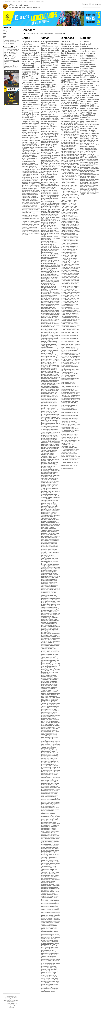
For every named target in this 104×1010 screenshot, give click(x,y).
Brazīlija (44, 227)
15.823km (76, 329)
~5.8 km (74, 356)
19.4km (75, 303)
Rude (49, 784)
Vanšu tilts (45, 93)
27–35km (75, 109)
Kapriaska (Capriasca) (51, 487)
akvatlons (95, 185)
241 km (67, 455)
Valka (56, 116)
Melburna (43, 758)
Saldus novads (55, 809)
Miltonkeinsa (50, 396)
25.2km (63, 160)
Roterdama (44, 322)
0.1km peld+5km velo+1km (69, 187)
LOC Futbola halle (46, 767)
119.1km (76, 298)
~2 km (68, 88)
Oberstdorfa (44, 583)
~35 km (68, 175)
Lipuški (48, 512)
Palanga (47, 733)
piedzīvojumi (93, 140)
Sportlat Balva (27, 130)
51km (67, 365)
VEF (52, 58)
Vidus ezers (44, 914)
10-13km (64, 110)
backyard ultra (92, 157)
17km (65, 113)
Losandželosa (45, 540)
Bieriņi (43, 252)
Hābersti (51, 765)
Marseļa (43, 743)
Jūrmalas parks (47, 91)
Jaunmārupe (45, 216)
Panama (53, 490)
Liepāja (56, 42)
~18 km (66, 104)
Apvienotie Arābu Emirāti (49, 399)
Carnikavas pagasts (48, 155)
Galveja (55, 691)
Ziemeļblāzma (45, 679)
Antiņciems (52, 812)
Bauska (51, 200)
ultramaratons (86, 58)
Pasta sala (54, 580)
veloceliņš (55, 737)
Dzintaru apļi (26, 112)
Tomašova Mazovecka (47, 897)
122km (72, 294)
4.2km (68, 70)
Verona (49, 249)
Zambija (43, 840)
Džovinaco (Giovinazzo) (52, 728)
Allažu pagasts (51, 513)
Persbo (56, 860)
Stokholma (45, 150)
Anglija (49, 115)
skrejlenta (83, 185)
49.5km (72, 323)
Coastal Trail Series (28, 182)
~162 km (76, 369)
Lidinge (47, 744)
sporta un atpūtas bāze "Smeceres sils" (47, 616)
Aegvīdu (43, 878)
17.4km (71, 190)
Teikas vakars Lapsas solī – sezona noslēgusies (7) (11, 65)
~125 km (65, 359)
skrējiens (85, 41)
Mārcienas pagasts (50, 601)
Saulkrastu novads (52, 687)
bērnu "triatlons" (93, 174)
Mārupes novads (51, 136)
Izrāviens (30, 139)
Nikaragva (44, 918)
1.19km (76, 418)
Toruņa (46, 845)
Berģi (54, 135)
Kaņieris (51, 810)
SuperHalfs (33, 171)
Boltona (48, 924)
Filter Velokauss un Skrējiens (30, 190)
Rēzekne (51, 201)
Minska (47, 417)
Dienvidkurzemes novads (49, 392)
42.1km (70, 307)
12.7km (63, 215)
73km (71, 297)
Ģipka (48, 346)
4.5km (78, 100)
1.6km (71, 126)
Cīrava (47, 948)
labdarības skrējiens (86, 173)
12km (73, 55)
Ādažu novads (53, 619)
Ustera (43, 801)
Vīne (57, 280)
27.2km (63, 301)
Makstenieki (44, 676)
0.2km (68, 55)
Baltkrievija (48, 314)
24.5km (63, 154)
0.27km (67, 322)
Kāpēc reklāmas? (9, 43)
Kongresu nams (46, 543)
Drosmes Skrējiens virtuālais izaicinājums (31, 222)
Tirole (48, 450)
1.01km (76, 316)
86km (70, 202)
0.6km (68, 64)
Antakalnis (44, 694)
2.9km (63, 144)
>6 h (62, 172)
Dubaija (47, 488)
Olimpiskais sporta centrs (49, 450)
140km (66, 260)
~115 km (69, 149)
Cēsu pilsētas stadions (50, 628)
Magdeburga (55, 719)
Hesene (53, 722)
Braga (48, 747)
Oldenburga (44, 741)
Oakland (52, 867)
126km (67, 300)
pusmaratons (67, 44)
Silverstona (53, 924)
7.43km (70, 163)
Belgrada (51, 364)
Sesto (42, 795)
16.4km (63, 441)
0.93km (63, 417)
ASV (47, 68)
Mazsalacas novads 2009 (48, 916)
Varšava (50, 126)
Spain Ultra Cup (30, 202)
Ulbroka (51, 530)
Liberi (51, 525)
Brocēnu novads (45, 809)
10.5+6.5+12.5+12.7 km (67, 351)
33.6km (72, 154)
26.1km (63, 255)
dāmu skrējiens (85, 135)
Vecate (43, 597)
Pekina (43, 848)
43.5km (72, 329)
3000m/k (63, 128)
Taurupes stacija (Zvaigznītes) (50, 203)
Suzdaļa (58, 741)
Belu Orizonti (51, 842)
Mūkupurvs (50, 774)
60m (76, 75)
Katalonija (44, 147)
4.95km (63, 181)
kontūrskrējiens (94, 189)
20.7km (71, 455)
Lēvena (56, 786)
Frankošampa (52, 828)
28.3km (71, 310)
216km (62, 438)
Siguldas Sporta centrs (47, 820)
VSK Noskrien (18, 5)
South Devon (53, 928)
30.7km (76, 434)
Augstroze (49, 622)
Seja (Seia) (52, 697)
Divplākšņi (27, 41)
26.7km (67, 239)
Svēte (43, 685)
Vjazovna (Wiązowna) (47, 497)
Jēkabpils (55, 168)
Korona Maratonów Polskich (31, 187)
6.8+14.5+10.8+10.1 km (73, 363)
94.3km (72, 242)
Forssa (43, 665)
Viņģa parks (55, 302)
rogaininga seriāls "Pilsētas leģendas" (28, 149)
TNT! (37, 74)
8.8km (77, 88)
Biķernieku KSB (47, 88)
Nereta (43, 934)
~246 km (73, 121)
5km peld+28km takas (67, 338)
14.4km (67, 155)
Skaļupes (44, 628)
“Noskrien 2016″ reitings (89, 120)
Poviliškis (44, 885)
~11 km (63, 102)
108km (62, 347)
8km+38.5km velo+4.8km (67, 390)
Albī (55, 571)
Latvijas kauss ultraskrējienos (27, 176)
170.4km (63, 314)
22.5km (75, 270)
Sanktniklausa (53, 328)
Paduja (48, 356)
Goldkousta (56, 442)
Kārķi (53, 885)
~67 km (77, 261)
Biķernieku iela (53, 214)
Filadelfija (49, 521)
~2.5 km (74, 199)
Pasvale (48, 193)
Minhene (47, 299)
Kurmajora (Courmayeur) (48, 173)
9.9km (73, 134)
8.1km (63, 100)
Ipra (58, 757)
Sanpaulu (55, 493)
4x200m (77, 292)
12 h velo (67, 219)
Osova (49, 837)
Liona (48, 894)
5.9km (69, 199)
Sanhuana (50, 681)
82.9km (77, 385)
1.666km (63, 365)
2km (71, 49)
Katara (43, 672)
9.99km (74, 453)
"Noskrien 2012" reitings (88, 148)
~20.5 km (63, 221)
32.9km (73, 458)
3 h (71, 84)
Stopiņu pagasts (46, 236)
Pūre (42, 771)
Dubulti (43, 721)
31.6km (63, 170)
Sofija (56, 795)
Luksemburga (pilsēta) (48, 439)
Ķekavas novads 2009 (49, 62)
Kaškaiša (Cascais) (47, 435)
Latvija (44, 41)
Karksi (48, 604)
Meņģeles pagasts (55, 970)
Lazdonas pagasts (52, 591)
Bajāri (43, 329)
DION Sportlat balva (29, 205)
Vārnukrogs (51, 533)
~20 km (68, 100)
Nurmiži (43, 425)
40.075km (69, 415)
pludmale (48, 569)
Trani (53, 731)
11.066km (76, 344)
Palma (55, 413)
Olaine (43, 222)
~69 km (63, 230)
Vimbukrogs (55, 957)
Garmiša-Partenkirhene (52, 852)
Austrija (49, 100)
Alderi (51, 679)
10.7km (73, 136)
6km (62, 53)
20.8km (75, 320)
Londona (49, 368)
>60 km (77, 280)
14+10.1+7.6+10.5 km (66, 357)
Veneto (43, 111)
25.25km (71, 316)
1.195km (67, 420)
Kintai (46, 801)
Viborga (43, 893)
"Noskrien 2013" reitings (87, 147)
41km (62, 263)
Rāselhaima (49, 887)
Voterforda (44, 434)
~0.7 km (72, 257)
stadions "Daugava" (48, 158)
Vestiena (43, 654)
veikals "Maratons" (52, 659)
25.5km (71, 365)
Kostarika (49, 375)
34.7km (77, 428)
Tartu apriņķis (49, 620)
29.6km (72, 317)
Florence (53, 285)
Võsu (54, 675)
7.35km (67, 206)
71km (66, 258)
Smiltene (49, 144)
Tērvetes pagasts (46, 404)
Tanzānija (57, 491)
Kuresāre (48, 411)
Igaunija (54, 44)
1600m (72, 211)
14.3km (76, 294)
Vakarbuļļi (54, 743)
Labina (43, 411)
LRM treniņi (26, 102)
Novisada (52, 316)
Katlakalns (44, 533)
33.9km (77, 390)
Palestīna (56, 410)
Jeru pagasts (56, 915)
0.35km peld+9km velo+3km (70, 265)
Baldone (55, 437)
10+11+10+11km (72, 353)
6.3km (74, 142)
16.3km (71, 208)
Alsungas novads (46, 594)
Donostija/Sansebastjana (49, 389)
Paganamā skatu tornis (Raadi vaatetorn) (50, 480)
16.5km (63, 304)
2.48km (75, 179)
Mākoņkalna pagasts (52, 445)
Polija (43, 56)
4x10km (72, 295)
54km (74, 297)
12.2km (69, 251)
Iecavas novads (45, 985)
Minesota (51, 882)
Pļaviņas (44, 295)
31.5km (72, 239)
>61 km (71, 362)
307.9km (76, 341)
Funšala (52, 488)
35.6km (63, 228)
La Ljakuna (50, 857)
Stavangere (56, 475)
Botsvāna (55, 500)
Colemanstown (45, 867)
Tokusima (49, 554)
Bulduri (53, 222)
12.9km (63, 322)
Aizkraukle (45, 121)
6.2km (72, 151)
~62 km (70, 263)
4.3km (75, 409)
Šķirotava (43, 930)
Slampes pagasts (46, 407)
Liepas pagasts (56, 818)
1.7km (72, 148)
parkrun (94, 121)
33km (67, 126)
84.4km (76, 144)
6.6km (76, 126)
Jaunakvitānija (49, 779)
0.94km (63, 252)
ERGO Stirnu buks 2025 (31, 184)
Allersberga (44, 807)
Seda (58, 589)
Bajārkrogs (50, 758)
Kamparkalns (51, 807)
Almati (43, 482)
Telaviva (50, 410)
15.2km (71, 283)
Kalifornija (44, 323)
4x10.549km (69, 105)
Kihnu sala (54, 829)
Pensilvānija (44, 528)
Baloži (57, 60)
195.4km (77, 242)
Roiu (55, 931)
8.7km (72, 157)
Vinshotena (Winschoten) (48, 535)
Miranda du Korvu (50, 597)
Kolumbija (51, 539)
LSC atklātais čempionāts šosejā (31, 71)
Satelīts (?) (89, 185)
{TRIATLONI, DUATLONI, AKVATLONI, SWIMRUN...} (69, 467)
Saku (47, 765)
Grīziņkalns (49, 195)
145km (66, 172)
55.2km (63, 452)
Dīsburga (53, 870)
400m (75, 57)
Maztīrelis (44, 293)
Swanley (51, 873)
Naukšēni (44, 660)
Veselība (25, 57)
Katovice (44, 372)
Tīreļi (46, 671)
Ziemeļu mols (45, 751)
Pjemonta (44, 214)
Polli (51, 437)
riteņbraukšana (92, 103)
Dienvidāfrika (54, 154)
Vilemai (54, 628)
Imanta (50, 79)
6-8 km (72, 219)
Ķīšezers (44, 304)
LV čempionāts (91, 156)
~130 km (67, 214)
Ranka (52, 663)
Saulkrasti (53, 268)
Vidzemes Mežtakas (28, 155)
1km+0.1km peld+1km (67, 366)
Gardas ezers (51, 641)
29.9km (63, 331)
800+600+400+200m (66, 453)
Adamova (50, 574)
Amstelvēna (57, 779)
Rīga (50, 41)
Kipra (46, 166)
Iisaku (58, 638)
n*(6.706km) (75, 128)
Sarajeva (49, 613)
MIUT (32, 145)
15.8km (67, 320)
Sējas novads (48, 688)
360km (68, 369)
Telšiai (56, 765)
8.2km (73, 152)
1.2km (63, 73)
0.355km (75, 335)
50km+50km (64, 440)
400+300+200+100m (70, 452)
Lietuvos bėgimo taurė (30, 178)
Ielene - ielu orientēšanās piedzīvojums (31, 152)
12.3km (71, 129)
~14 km (69, 77)
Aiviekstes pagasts (47, 387)
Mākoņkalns (44, 730)
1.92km (63, 261)
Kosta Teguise (52, 518)
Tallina (49, 86)
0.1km (77, 118)
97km (70, 328)
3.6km (68, 59)
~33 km (74, 203)
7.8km (72, 118)
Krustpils (53, 770)
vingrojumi (91, 183)
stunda (69, 57)
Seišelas (57, 641)
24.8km (72, 337)
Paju (54, 965)
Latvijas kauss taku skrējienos (31, 183)
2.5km (63, 64)
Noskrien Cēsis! (28, 125)
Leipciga (57, 879)
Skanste (51, 431)
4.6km (67, 164)
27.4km (65, 163)
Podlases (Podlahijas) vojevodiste (50, 802)
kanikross (93, 110)
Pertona (43, 937)
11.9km (73, 197)
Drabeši (43, 722)
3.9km (67, 303)
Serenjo (43, 852)
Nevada (43, 361)
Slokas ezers (45, 534)
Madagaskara (45, 951)
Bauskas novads (50, 979)
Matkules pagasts (51, 789)
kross (83, 56)
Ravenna (44, 393)
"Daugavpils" (27, 53)
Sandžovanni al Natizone (48, 888)
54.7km (67, 157)
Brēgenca (49, 438)
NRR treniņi (29, 218)
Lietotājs (5, 31)
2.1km (67, 129)
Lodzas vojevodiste (47, 477)
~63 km (73, 218)
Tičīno (43, 487)
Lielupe (48, 609)
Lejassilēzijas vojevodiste (48, 631)
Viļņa (47, 98)
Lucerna (52, 377)
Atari (42, 688)
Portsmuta (51, 860)
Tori (57, 372)
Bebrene (43, 765)
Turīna (49, 308)
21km (74, 92)
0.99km (68, 329)
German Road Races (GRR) (88, 129)
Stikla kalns (50, 678)
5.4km (68, 90)
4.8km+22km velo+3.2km (67, 389)
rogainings (89, 75)
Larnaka (54, 554)
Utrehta (43, 684)
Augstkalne (49, 665)
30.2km (67, 393)
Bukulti (43, 512)
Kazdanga (53, 286)
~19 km (65, 123)
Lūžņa (50, 669)
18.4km (72, 237)
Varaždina (44, 707)
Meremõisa (45, 198)
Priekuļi (56, 762)
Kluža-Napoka (50, 577)
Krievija (44, 97)
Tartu (50, 182)
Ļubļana (53, 340)
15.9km (66, 283)
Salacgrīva (44, 165)
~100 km (75, 338)
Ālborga (48, 663)
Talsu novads (50, 255)
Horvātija (56, 120)
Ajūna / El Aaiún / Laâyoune (52, 863)
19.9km (76, 313)
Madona (43, 577)
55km (65, 112)
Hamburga (44, 200)
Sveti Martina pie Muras (52, 721)
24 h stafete (71, 341)
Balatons (48, 329)
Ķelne (55, 378)
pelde (97, 107)
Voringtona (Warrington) (47, 872)
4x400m (67, 134)
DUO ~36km (73, 227)
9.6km (75, 149)
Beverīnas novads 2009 (53, 524)
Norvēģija (50, 109)
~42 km (69, 110)
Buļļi (50, 985)
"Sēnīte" (56, 947)
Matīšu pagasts (50, 598)
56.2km (75, 441)
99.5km (73, 388)
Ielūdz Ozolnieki (28, 74)
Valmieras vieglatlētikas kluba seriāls (30, 59)
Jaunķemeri (44, 959)
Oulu (42, 537)
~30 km (63, 115)
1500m (73, 70)
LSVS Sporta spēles (86, 168)
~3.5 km (71, 206)
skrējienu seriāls (88, 51)
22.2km (72, 228)
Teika (43, 46)
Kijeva (57, 299)
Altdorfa (43, 761)
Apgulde (49, 660)
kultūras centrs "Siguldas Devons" (50, 803)
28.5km (67, 462)
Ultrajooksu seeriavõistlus (29, 167)
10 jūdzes (64, 142)
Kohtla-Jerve (55, 844)
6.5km (72, 88)
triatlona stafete (93, 182)
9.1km (77, 154)
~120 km (75, 263)
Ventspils (56, 91)
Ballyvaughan (45, 950)
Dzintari (44, 109)
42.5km (71, 304)
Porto (53, 238)
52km (62, 285)
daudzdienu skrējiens (88, 105)
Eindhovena (45, 328)
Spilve (43, 569)
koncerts (82, 186)
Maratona (44, 319)
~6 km (74, 81)
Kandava (43, 612)
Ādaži (50, 355)
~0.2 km (69, 356)
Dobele (52, 408)
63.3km (66, 202)
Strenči (48, 761)
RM (88, 110)
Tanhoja (49, 879)
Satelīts (83, 91)
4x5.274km (67, 285)
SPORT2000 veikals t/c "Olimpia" (50, 841)
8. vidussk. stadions (50, 943)
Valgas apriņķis (46, 401)
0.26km (65, 363)
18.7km (63, 280)
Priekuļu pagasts (45, 825)
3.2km (77, 132)
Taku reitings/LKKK (87, 142)
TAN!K (36, 89)
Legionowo (44, 842)
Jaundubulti (54, 629)
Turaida (51, 499)
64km (70, 320)
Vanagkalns (44, 557)
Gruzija (54, 407)
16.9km (71, 322)
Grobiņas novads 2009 (48, 246)
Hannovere (48, 337)
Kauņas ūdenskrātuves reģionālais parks (50, 636)
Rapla (48, 479)
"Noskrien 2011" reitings (88, 150)
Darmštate (48, 893)
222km (67, 268)
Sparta (53, 224)
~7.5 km (63, 161)
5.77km (63, 360)
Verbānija (50, 414)
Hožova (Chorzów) (46, 493)
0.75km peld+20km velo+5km (69, 234)
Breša (43, 603)
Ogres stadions (54, 73)
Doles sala (50, 220)
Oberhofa (49, 704)
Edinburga (44, 182)
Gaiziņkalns (44, 454)
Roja (54, 230)
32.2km (71, 434)
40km (68, 169)
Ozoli (54, 457)
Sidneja (43, 470)
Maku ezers (50, 911)
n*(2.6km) (70, 350)
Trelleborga (54, 684)
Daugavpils (45, 54)
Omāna (55, 752)
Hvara (43, 560)
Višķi (50, 668)
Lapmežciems (45, 813)
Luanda (57, 864)
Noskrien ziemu (32, 99)
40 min (77, 314)
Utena (52, 762)
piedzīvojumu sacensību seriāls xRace (29, 196)
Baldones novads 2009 (48, 280)
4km (67, 49)
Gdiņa (52, 326)
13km (73, 120)
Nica (52, 252)
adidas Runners (33, 104)
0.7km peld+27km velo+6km (68, 402)
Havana (43, 647)
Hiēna (12, 55)
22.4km (67, 245)
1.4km (63, 158)
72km (70, 300)
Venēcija (48, 262)
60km (65, 398)
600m (78, 90)
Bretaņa (57, 914)
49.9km (73, 308)
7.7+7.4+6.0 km (72, 271)
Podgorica (51, 441)
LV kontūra (93, 151)
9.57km (67, 310)
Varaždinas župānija (46, 988)
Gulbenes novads (53, 444)
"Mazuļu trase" (65, 222)
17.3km (63, 303)
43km (64, 193)
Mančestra (44, 549)
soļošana (92, 65)
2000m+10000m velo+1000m (68, 382)
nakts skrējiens (90, 171)
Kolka (48, 274)
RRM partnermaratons (87, 159)
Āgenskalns (54, 48)
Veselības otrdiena (27, 230)
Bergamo (43, 693)
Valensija (52, 163)
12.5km (68, 170)
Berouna (50, 730)
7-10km (67, 212)
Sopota (54, 594)
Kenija (43, 496)
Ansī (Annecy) (52, 741)
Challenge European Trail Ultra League (29, 226)
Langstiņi (55, 386)
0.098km (63, 337)
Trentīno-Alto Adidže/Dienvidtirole (47, 674)
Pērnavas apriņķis (53, 111)
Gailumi (47, 905)
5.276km (76, 346)
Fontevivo (49, 899)
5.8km (63, 116)
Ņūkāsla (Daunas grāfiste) (52, 934)
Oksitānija (49, 563)
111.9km (77, 399)
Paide (47, 786)
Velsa (57, 282)
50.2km (71, 258)
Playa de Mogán (45, 796)
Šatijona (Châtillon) (54, 912)
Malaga (43, 375)
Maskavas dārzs (53, 448)
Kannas (49, 341)
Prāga (43, 144)
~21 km (63, 92)
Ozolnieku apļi (32, 116)
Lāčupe (43, 447)
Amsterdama (45, 285)
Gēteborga (51, 282)
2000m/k (76, 231)
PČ (94, 130)
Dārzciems (44, 179)
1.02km (63, 372)
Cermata (48, 343)
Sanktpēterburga (52, 227)
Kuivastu (50, 835)
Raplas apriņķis (51, 976)
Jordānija (56, 247)
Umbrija (50, 420)
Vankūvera (44, 311)
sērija (92, 143)
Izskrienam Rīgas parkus (30, 198)
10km (71, 46)
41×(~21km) (64, 264)
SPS (28, 145)
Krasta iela (50, 347)
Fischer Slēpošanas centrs (49, 456)
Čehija (43, 100)
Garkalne (56, 387)
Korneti (48, 582)
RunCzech (25, 157)
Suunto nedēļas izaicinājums (31, 172)
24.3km (63, 212)
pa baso (83, 79)
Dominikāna (44, 644)
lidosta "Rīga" (55, 419)
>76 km (63, 316)
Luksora (54, 542)
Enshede (44, 308)
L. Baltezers (51, 516)
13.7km (75, 208)
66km (75, 450)
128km (76, 173)
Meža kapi (44, 586)
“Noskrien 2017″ (86, 114)
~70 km (73, 161)
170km (63, 237)
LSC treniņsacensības (28, 163)
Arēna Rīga (55, 552)
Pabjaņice (57, 539)
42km (68, 102)
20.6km (72, 280)
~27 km (65, 199)
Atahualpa (11, 1007)
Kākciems (44, 931)
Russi (42, 965)
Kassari (47, 699)
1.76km (71, 360)
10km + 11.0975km (72, 193)
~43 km (72, 131)
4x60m (76, 401)
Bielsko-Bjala (44, 940)
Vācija (50, 52)
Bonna (47, 653)
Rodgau (57, 722)
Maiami (55, 681)
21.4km (77, 430)
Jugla (43, 75)
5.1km (75, 185)
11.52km (63, 249)
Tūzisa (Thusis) (45, 881)
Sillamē (53, 398)
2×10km (75, 343)
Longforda (44, 410)
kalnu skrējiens (86, 63)
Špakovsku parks (53, 940)
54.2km (63, 434)
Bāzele (43, 710)
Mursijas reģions (45, 701)
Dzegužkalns (45, 123)
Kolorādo (44, 588)
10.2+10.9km (64, 353)
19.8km (63, 258)
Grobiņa (50, 648)
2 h (73, 75)
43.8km (77, 433)
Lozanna (44, 414)
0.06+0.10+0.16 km (66, 308)
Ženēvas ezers (50, 647)
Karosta (43, 610)
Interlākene (52, 384)
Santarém (43, 727)
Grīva (48, 956)
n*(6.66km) (75, 370)
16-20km (73, 175)
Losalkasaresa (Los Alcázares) (49, 700)
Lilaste (52, 947)
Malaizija (54, 341)
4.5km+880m (64, 373)
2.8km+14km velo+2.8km (67, 427)
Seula (48, 408)
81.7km (63, 310)
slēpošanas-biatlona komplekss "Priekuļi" (49, 571)
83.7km (63, 450)
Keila (47, 413)
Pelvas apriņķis (54, 967)
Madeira (48, 252)
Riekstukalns (45, 286)
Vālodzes (43, 956)
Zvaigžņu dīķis (46, 160)
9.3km (68, 132)
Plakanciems (53, 768)
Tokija (43, 262)
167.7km (71, 230)
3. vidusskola (45, 476)
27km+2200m (72, 277)
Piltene (50, 293)
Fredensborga (45, 716)
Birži (56, 396)
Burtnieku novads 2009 (48, 463)
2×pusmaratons (66, 97)
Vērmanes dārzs (51, 586)
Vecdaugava (45, 515)
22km (72, 144)
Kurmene (56, 845)
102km (76, 217)
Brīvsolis (36, 185)
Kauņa (43, 211)
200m (73, 64)
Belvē (57, 645)
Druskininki (44, 405)
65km (64, 169)
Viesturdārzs (56, 301)
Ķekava (53, 401)
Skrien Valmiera (26, 226)
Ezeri (53, 903)
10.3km (76, 157)
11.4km (77, 164)
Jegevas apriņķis (46, 832)
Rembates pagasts (50, 991)
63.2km (75, 405)
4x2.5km (68, 140)
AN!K (28, 132)
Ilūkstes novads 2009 (51, 933)
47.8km (76, 461)
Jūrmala (49, 66)
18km (63, 95)
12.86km (73, 279)
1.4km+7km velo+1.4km (67, 431)
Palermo (49, 885)
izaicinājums (84, 174)
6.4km (63, 118)
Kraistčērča (54, 834)
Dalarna (57, 848)
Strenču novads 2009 (47, 592)
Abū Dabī (57, 799)
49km (62, 461)
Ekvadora (51, 307)
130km (63, 225)
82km (62, 196)
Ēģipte (53, 263)
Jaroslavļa (52, 713)
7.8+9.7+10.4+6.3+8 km (67, 267)
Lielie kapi (57, 744)
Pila (47, 384)
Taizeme (57, 377)
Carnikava (44, 201)
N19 (97, 125)
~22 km (68, 161)
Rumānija (51, 146)
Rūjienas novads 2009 (53, 918)
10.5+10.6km (74, 212)
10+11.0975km (65, 173)
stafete (91, 69)
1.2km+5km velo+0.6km (67, 409)
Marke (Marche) (45, 921)
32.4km (67, 325)
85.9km (76, 337)
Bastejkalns (45, 276)
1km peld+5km (74, 420)
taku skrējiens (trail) (88, 59)
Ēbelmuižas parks (46, 564)
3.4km (72, 194)
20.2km (75, 455)
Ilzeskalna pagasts (46, 844)
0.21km (72, 369)
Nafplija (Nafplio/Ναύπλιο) (49, 485)
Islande (43, 209)
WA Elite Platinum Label (88, 176)
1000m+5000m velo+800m (68, 383)
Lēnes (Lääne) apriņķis (47, 792)
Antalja (43, 368)
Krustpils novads (50, 978)
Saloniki (50, 260)
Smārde (55, 715)
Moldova (48, 638)
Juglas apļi (26, 64)
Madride (49, 185)
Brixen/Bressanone (51, 878)
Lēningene (50, 930)
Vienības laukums (46, 426)
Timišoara (55, 625)
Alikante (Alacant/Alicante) (48, 781)
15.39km (77, 359)
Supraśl (48, 829)
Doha (46, 672)
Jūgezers (43, 941)
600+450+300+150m (66, 423)
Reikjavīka (53, 216)
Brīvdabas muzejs (52, 612)
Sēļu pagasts (49, 915)
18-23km (69, 109)
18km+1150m (64, 277)
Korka (53, 361)
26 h (66, 395)
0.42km (72, 164)
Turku (43, 337)
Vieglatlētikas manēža (50, 866)
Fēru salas (54, 543)
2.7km (63, 206)
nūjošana (90, 56)
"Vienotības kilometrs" (71, 246)
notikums (84, 69)
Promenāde (50, 465)
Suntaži (49, 362)
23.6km (63, 420)
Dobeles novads (54, 266)
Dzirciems (45, 64)
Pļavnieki (53, 187)
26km (66, 145)
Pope (51, 953)
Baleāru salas (45, 352)
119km (73, 160)
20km (72, 86)
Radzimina (44, 837)
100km (68, 72)
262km (78, 356)
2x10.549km (64, 190)
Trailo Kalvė (31, 221)
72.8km (67, 313)
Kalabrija (54, 603)
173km (76, 257)
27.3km (70, 291)
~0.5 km (76, 77)
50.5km (67, 316)
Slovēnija (50, 152)
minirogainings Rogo (30, 101)
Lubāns (43, 928)
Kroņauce (49, 945)
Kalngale (55, 906)
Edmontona (44, 516)
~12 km (72, 90)
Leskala (46, 771)
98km (69, 248)
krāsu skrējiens (93, 161)
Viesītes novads (50, 937)
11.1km (76, 123)
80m (66, 370)
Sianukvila (50, 890)
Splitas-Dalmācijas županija (49, 295)
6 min (73, 359)
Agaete (50, 798)
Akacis (57, 533)
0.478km (73, 251)
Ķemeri (58, 601)
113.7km (67, 319)
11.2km (67, 240)
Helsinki (44, 168)
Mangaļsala (45, 58)
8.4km (77, 104)
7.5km (77, 93)
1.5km (72, 66)
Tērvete (49, 402)
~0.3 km (68, 115)
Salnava (54, 733)
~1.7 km (63, 274)
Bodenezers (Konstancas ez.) (50, 661)
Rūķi (53, 899)
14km (63, 84)
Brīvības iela (53, 93)
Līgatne (53, 825)
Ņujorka (43, 225)
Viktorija (48, 984)
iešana (87, 95)
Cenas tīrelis (55, 945)
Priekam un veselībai (33, 147)
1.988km (63, 411)
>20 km (76, 151)
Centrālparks (45, 585)
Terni (47, 425)
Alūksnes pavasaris (33, 160)
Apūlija (47, 725)
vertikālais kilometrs (87, 154)
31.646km (67, 347)
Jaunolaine (51, 434)
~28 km (67, 225)
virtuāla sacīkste (92, 89)
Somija (57, 98)
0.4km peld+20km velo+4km (69, 269)
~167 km (71, 268)
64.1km (63, 340)
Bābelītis (44, 220)
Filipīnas (43, 887)
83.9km (77, 308)
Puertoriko (44, 642)
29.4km (77, 169)
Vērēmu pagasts (50, 576)
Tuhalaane (44, 548)
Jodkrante (49, 475)
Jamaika (54, 549)
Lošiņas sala (47, 558)
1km (63, 49)
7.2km (63, 72)
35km (71, 344)
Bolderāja (52, 417)
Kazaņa (48, 623)
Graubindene (44, 882)
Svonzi (48, 482)
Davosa (54, 438)
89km (66, 208)
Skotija (43, 141)
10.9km (67, 118)
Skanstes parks (45, 691)
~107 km (68, 160)
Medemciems (48, 737)
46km (75, 255)
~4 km (74, 97)
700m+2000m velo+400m (67, 381)
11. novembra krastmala (49, 83)
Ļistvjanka (44, 879)
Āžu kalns (51, 311)
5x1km (70, 373)
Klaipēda (52, 113)
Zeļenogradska (50, 799)
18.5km (67, 257)
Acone (43, 948)
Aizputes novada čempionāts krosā (30, 204)
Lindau (43, 438)
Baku (51, 691)
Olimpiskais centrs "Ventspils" (47, 176)
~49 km (71, 462)
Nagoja (48, 522)
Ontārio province (45, 927)
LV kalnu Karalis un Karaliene (89, 152)
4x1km (62, 349)
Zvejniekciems (53, 925)
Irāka (53, 671)
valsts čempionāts (88, 67)
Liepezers (44, 591)
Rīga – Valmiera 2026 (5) (11, 54)
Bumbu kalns (48, 625)
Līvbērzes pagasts (46, 957)
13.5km (78, 392)
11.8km (75, 334)
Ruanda (50, 552)
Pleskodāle (44, 316)
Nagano (50, 545)
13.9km (67, 242)
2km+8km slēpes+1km (73, 398)
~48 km (75, 340)
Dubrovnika (55, 564)
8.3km (63, 157)
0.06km (63, 282)
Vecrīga (44, 116)
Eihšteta (43, 582)
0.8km (63, 68)
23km (78, 124)
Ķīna (47, 266)
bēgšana (92, 177)
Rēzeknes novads (51, 251)
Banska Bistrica (49, 787)
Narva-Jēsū (49, 635)
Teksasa (49, 628)
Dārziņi (58, 789)
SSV (37, 87)
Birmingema (44, 861)
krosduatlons (84, 182)
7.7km (73, 100)
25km (75, 112)
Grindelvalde (54, 699)
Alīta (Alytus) (45, 566)
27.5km (72, 254)
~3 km (76, 95)
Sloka (54, 648)
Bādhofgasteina (45, 822)
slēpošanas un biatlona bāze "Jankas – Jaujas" (50, 349)
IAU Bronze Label (86, 123)
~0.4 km (76, 219)
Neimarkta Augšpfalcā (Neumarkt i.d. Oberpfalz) (49, 805)
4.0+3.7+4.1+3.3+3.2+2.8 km (71, 273)
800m (68, 66)
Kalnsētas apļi (27, 144)
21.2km (67, 254)
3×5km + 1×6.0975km (67, 305)
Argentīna (44, 502)
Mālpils (52, 786)
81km (62, 260)
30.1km (67, 237)
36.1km (67, 328)
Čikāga (43, 288)
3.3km (63, 105)
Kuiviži (47, 819)
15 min (75, 113)
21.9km (76, 304)
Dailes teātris (49, 359)
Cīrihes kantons (53, 801)
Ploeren (43, 915)
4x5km (76, 243)
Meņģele (43, 829)
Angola (50, 884)
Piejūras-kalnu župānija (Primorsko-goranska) (49, 332)
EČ (88, 140)
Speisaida (57, 693)
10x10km (64, 149)
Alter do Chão (56, 727)
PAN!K (25, 48)
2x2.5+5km (64, 421)
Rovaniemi (44, 364)
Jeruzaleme (44, 355)
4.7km (67, 95)
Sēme (43, 639)
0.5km (74, 51)
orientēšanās (93, 81)
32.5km (67, 301)
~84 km (66, 343)
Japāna (51, 82)
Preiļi (43, 301)
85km (69, 124)
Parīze (55, 181)
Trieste (43, 623)
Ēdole (42, 696)
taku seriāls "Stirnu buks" (30, 81)
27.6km (72, 298)
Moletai (50, 642)
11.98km (69, 421)
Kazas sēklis (44, 960)
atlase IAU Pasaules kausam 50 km (28, 162)
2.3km (67, 224)
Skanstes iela (52, 279)
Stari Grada (55, 558)
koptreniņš (85, 44)
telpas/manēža (93, 99)
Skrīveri (51, 566)
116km (67, 396)
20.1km (77, 239)
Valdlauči (51, 527)
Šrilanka (56, 551)
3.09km (74, 440)
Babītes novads (46, 120)
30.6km (76, 225)
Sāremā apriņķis (51, 972)
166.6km (70, 456)
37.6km (66, 456)
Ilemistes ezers (45, 780)
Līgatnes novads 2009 (53, 310)
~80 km (63, 211)
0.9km (72, 102)
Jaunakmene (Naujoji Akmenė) (49, 773)
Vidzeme (50, 295)
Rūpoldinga (54, 650)
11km (63, 93)
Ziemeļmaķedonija (47, 344)
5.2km (78, 140)
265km (72, 173)
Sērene (57, 831)
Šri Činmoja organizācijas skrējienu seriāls (31, 84)
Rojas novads (51, 959)
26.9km (72, 450)
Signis (11, 999)
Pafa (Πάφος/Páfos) (54, 423)
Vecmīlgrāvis (45, 508)
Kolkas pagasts (51, 981)
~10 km (64, 51)
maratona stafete (87, 71)
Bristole (55, 710)
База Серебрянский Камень (49, 757)
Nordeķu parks (54, 819)
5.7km (77, 134)
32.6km (72, 301)
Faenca (43, 779)
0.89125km (64, 205)
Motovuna (44, 561)
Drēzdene (49, 542)
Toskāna (50, 149)
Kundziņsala (44, 668)
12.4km (63, 137)
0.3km (63, 55)
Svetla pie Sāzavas (51, 718)
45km (77, 158)
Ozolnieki (49, 56)
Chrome (11, 1004)
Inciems (54, 613)
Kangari (54, 622)
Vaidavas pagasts (50, 831)
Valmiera (54, 54)
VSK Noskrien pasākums (88, 115)
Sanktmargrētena (52, 502)
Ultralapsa (14, 68)
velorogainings (85, 119)
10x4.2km (76, 163)
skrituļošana (95, 133)
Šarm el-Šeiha (54, 876)
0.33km (74, 421)
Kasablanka (44, 448)
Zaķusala (52, 212)
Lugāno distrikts (53, 478)
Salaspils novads (52, 197)
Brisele (48, 263)
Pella (51, 335)
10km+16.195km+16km (68, 182)
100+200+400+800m (67, 187)
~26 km (63, 152)
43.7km (63, 328)
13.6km (77, 228)
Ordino (46, 900)
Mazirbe (55, 350)
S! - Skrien (25, 220)
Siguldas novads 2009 (53, 217)
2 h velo (72, 222)
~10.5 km (67, 218)
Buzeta (43, 413)
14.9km (67, 228)
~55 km (67, 261)
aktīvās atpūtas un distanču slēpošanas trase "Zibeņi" (50, 381)
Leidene (43, 396)
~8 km (72, 95)
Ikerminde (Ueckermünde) (48, 944)
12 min (69, 359)
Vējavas (53, 767)
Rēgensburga (45, 873)
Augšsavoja (44, 738)
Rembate (44, 249)
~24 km (70, 123)
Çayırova (55, 545)
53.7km (63, 392)
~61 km (63, 395)
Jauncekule (44, 760)
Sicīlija (56, 505)
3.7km (63, 134)
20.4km (67, 331)
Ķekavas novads (46, 257)
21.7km (67, 255)
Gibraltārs (55, 654)
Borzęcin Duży (49, 896)
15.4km (68, 209)
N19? (96, 183)
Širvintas (52, 614)
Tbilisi (53, 569)
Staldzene (49, 546)
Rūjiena (43, 302)
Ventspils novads (47, 181)
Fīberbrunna (44, 828)
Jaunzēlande (56, 343)
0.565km (76, 436)
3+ (69, 344)
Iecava (43, 193)
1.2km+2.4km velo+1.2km (68, 433)
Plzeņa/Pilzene (45, 966)
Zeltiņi (57, 212)
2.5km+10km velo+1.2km (67, 408)
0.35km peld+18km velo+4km (70, 231)
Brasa (57, 109)
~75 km (63, 317)
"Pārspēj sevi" (28, 89)
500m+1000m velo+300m (67, 379)
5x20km (71, 393)
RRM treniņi (33, 211)
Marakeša (44, 243)
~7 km (69, 75)
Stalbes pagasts (46, 429)
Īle (49, 699)
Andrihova (52, 583)
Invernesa (52, 325)
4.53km (74, 326)
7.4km (75, 245)
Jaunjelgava (51, 270)
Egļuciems (49, 743)
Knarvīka (50, 393)
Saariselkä (50, 727)
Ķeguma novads (53, 206)
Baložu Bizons (34, 55)
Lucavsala (53, 104)
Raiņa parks (52, 528)
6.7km (62, 214)
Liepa (50, 405)
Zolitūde (44, 171)
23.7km (67, 360)
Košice (43, 340)
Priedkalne (55, 546)
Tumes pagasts (55, 783)
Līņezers (47, 953)
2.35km (66, 430)
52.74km (68, 323)
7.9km (78, 279)
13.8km (63, 209)
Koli (50, 508)
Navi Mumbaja (54, 847)
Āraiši (43, 724)
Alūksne (57, 220)
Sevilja (43, 266)
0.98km (68, 337)
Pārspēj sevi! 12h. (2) (10, 57)
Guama (50, 671)
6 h (68, 61)
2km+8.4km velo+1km (73, 286)
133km (62, 386)
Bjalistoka (53, 482)
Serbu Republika (46, 580)
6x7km (62, 362)
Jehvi (42, 845)
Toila (42, 866)
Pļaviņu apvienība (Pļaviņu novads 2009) (50, 233)
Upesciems (56, 335)
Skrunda (56, 260)
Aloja (55, 905)
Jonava (48, 398)
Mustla (57, 540)
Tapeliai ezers (49, 710)
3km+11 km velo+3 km (67, 405)
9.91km (71, 178)
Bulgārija (50, 676)
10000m (75, 84)
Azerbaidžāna (50, 693)
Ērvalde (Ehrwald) (46, 850)
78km (68, 332)
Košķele (57, 598)
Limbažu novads (45, 783)
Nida (50, 198)
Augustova (56, 896)
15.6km (70, 440)
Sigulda (44, 52)
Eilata (56, 488)
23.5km (67, 227)
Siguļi (57, 943)
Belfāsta (44, 317)
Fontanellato (51, 519)
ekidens (82, 183)
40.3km (71, 325)
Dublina (53, 225)
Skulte (46, 527)
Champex (52, 536)
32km (75, 139)
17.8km (71, 245)
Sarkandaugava (50, 305)
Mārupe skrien (27, 152)
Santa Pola (48, 301)
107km (68, 154)
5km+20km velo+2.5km (67, 406)
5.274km (64, 81)
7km (76, 61)
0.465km (67, 417)
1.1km (73, 93)
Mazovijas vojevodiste (47, 555)
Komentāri (97, 4)
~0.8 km (74, 196)
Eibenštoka (56, 567)
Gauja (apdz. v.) (45, 947)
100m (63, 66)
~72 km (72, 224)
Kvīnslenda (44, 444)
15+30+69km (64, 307)
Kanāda (52, 89)
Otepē (47, 208)
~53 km (72, 209)
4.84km (75, 438)
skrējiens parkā (86, 83)
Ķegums (49, 561)
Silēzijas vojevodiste (51, 560)
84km (62, 283)
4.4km (63, 83)
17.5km (63, 239)
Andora (51, 900)
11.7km (63, 109)
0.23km (65, 197)
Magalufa (43, 919)
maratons (65, 41)
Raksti (86, 4)
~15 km (68, 83)
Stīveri (51, 905)
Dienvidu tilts (45, 271)
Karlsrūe (57, 891)
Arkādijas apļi (30, 190)
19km (74, 158)
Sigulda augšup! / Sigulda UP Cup (31, 139)
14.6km (75, 283)
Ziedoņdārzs (45, 95)
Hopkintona (45, 259)
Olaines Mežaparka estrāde (49, 573)
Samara (43, 638)
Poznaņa (55, 182)
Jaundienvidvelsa (46, 500)
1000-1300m (73, 347)
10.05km (76, 317)
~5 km (72, 61)
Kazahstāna (56, 509)
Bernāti (47, 437)
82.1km (70, 172)
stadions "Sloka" (46, 650)
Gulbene (43, 503)
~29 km (71, 145)
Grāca (53, 662)
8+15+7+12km (64, 344)
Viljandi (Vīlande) (47, 228)
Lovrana (54, 411)
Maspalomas (45, 335)
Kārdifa (50, 456)
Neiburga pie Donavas (51, 579)
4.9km (72, 332)
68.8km (63, 295)
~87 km (63, 320)
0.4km (67, 53)
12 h (73, 83)
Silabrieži (43, 909)
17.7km (76, 237)
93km (62, 430)
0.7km (77, 86)
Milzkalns (44, 613)
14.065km (69, 137)
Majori (49, 168)
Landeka (57, 850)
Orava (55, 911)
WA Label (95, 135)
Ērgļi (42, 299)
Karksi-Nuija (52, 334)
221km (72, 274)
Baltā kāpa (53, 451)
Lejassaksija (55, 292)
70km (68, 128)
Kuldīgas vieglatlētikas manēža (48, 240)
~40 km (63, 227)
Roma (50, 243)
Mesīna (43, 754)
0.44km (67, 349)
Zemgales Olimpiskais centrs (50, 441)
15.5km (63, 167)
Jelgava (44, 79)
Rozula (43, 651)
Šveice (52, 60)
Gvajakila (44, 687)
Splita (43, 488)
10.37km (67, 280)
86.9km (71, 340)
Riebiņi (58, 694)
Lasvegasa (44, 386)
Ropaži (51, 177)
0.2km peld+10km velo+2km (67, 216)
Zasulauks (45, 60)
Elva (42, 219)
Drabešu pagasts (46, 484)
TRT (29, 95)
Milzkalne (54, 274)
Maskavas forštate (53, 133)
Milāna (49, 320)
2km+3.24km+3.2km (67, 185)
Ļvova (46, 724)
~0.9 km (63, 399)
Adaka (53, 893)
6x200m (67, 450)
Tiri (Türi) (44, 479)
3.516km (68, 152)
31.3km (67, 295)
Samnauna (53, 855)
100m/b (69, 112)
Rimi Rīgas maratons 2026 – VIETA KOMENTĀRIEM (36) (11, 50)
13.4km (74, 137)
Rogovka (43, 903)
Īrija (54, 115)
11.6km (67, 178)
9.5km (63, 88)
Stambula (49, 230)
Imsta (52, 850)
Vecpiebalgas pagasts (47, 790)
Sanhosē (56, 678)
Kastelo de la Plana (46, 719)
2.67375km (68, 203)
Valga (48, 225)
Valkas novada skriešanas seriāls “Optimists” (28, 119)
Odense (52, 346)
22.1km (67, 298)
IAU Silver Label (85, 176)
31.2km (63, 325)
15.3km (63, 242)
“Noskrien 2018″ (86, 112)
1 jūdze (73, 79)
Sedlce (43, 835)
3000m (76, 68)
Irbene (55, 793)
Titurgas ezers (45, 954)
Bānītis (28, 217)
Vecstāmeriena (45, 891)
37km (73, 423)
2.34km (73, 248)
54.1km (75, 396)
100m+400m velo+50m (73, 378)
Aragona (48, 684)
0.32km (72, 314)
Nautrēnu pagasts (53, 902)
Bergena (55, 374)
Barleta (43, 728)
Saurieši (50, 323)
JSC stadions (55, 511)
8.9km (63, 151)
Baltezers (49, 963)
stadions (84, 62)
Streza (49, 511)
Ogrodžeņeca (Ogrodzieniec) (49, 749)
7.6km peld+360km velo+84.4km (69, 368)
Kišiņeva (53, 638)
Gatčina (56, 954)
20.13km (67, 399)
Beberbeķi (56, 414)
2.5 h (69, 395)
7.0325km (64, 124)
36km (77, 449)
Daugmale (44, 774)
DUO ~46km (71, 430)
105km (63, 236)
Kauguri (55, 257)
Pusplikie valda (27, 142)
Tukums (48, 361)
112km (78, 440)
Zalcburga (56, 355)
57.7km (63, 319)
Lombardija (56, 293)
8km (69, 51)
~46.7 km (72, 282)
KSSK (35, 142)
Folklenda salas (50, 496)
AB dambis (49, 139)
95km (62, 456)
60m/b (70, 99)
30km (72, 73)
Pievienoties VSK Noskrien (11, 40)
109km (72, 240)
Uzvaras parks (53, 50)
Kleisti (48, 326)
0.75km (63, 131)
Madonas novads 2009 (48, 254)
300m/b (63, 436)
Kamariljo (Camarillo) (49, 838)
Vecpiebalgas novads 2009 (48, 595)
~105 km (77, 319)
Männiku (58, 959)
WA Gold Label (85, 142)
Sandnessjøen (45, 908)
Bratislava (44, 282)
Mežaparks (45, 44)
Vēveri (52, 793)
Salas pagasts (56, 963)
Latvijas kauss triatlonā (30, 123)
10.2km (77, 129)
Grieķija (52, 98)
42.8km (76, 254)
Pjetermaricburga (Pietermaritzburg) (46, 468)
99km (70, 252)
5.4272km (75, 221)
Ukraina (57, 163)
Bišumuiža (54, 666)
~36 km (73, 169)
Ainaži (52, 299)
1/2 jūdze (63, 401)
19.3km (73, 354)
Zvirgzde (51, 744)
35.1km (63, 254)
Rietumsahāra (45, 864)
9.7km (71, 116)
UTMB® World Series (28, 224)
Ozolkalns (53, 395)
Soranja (52, 522)
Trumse (49, 247)
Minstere (44, 402)
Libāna (49, 491)
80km (62, 145)
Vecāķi (49, 157)
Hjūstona (43, 626)
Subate (48, 834)
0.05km (72, 104)
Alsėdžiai (52, 881)
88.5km (75, 260)
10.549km (70, 68)
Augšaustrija (52, 966)
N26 (87, 145)
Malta (56, 316)
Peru (52, 491)
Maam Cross (53, 869)
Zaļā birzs (51, 950)
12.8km (68, 191)
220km (71, 303)
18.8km (63, 257)
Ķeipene (56, 359)
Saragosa (57, 663)
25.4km (72, 146)
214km (76, 323)
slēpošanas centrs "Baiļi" (48, 962)
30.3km (76, 462)
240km (67, 340)
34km (75, 190)
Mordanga (49, 903)
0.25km (75, 99)
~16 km (68, 120)
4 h (78, 72)
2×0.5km (65, 341)
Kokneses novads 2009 (52, 610)
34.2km (63, 446)
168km (66, 263)
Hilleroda (50, 724)
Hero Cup (36, 224)
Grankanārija (54, 141)
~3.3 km (67, 375)
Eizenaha (55, 704)
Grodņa (54, 508)
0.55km (63, 148)
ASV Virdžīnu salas (50, 639)
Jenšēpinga (55, 798)
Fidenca (43, 524)
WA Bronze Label (86, 162)
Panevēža (55, 192)
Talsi (48, 141)
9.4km (63, 155)
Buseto (57, 522)
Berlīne (55, 139)
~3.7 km (63, 313)
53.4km (72, 313)
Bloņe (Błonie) (54, 894)
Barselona (44, 163)
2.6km (67, 181)
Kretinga (57, 626)
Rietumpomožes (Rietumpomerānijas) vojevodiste (50, 633)
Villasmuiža (50, 931)
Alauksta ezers (51, 626)
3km (75, 49)
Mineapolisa (44, 884)
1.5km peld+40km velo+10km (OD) (69, 275)
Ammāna (57, 496)
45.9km (68, 443)
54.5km (75, 456)
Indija (47, 173)
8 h (73, 115)
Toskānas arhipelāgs (47, 746)
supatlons (94, 188)
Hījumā (53, 512)
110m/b (74, 110)
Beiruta (43, 546)
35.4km (69, 200)
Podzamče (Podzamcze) (47, 748)
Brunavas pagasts (52, 982)
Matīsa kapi (54, 927)
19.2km (63, 246)
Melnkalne (50, 371)
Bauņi (46, 603)
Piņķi (54, 344)
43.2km (71, 396)
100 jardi (71, 401)
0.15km (74, 167)
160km (73, 292)
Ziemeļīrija (50, 317)
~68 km (77, 222)
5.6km (74, 140)
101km (68, 121)
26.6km (67, 297)
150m (67, 401)
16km (69, 81)
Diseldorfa (52, 322)
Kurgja (46, 325)
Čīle (53, 642)
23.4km (63, 140)
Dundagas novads (52, 531)
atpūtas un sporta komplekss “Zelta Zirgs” (50, 431)
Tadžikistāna (45, 530)
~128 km (76, 224)
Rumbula (55, 469)
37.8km (68, 194)
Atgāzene (49, 447)
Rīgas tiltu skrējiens (29, 128)
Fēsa (58, 613)
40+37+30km (73, 417)
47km (64, 200)
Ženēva (43, 338)
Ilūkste (56, 338)
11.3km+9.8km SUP (70, 392)
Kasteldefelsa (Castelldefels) (49, 851)
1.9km (67, 158)
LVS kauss (36, 218)
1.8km (76, 105)
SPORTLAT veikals (47, 365)
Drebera (57, 872)
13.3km (63, 462)
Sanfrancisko (53, 653)
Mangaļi (49, 291)
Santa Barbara (50, 840)
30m (77, 404)
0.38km (70, 233)
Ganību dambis (49, 965)
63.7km (65, 458)
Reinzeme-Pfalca (45, 967)
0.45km (72, 132)
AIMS (96, 49)
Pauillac (43, 542)
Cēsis (55, 77)
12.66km (77, 395)
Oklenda (48, 938)
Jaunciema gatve (51, 919)
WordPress (14, 1006)
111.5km (68, 314)
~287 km (72, 399)
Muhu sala (56, 835)
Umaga (54, 405)
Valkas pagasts (49, 696)
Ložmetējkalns (46, 292)
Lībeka (43, 369)
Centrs (43, 86)
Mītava (33, 217)
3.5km (63, 90)
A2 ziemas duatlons (31, 194)
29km (74, 233)
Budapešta (54, 174)
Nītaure (43, 819)
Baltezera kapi (49, 922)
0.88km (76, 360)
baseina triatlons (85, 189)
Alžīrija (43, 346)
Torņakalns (53, 121)
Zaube (57, 807)
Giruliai (48, 302)
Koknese (56, 566)
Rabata (55, 644)
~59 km (75, 365)
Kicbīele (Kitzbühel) (51, 826)
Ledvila (49, 588)
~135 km (75, 357)
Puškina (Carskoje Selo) (47, 816)
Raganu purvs (45, 810)
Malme (43, 653)
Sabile (52, 761)
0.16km (75, 459)
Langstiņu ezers (53, 672)
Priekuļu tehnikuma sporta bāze (50, 465)
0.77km (72, 418)
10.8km (64, 61)
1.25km (75, 258)
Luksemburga (45, 265)
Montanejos (56, 900)
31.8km (71, 438)
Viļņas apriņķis (54, 984)
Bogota (50, 854)
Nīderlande (45, 89)
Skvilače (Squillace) (54, 725)
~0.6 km (70, 370)
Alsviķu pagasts (45, 847)
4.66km (63, 294)
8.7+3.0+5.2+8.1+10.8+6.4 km (68, 444)
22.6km (66, 346)
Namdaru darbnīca (54, 771)
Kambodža (44, 307)
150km (63, 240)
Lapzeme (51, 557)
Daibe (54, 393)
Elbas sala (55, 746)
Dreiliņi (43, 232)
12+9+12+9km (74, 214)
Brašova (43, 554)
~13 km (63, 120)
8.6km (63, 126)
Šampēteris (53, 276)
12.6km (67, 144)
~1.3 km (72, 261)
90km (73, 449)
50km (68, 73)
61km (62, 398)
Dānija (50, 135)
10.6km (69, 92)
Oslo (55, 317)
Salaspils (44, 146)
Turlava (48, 490)
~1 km (63, 70)
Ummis (43, 787)
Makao (49, 549)
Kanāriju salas (46, 131)
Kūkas (58, 770)
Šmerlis (54, 86)
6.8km (68, 148)
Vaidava (44, 157)
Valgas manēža (45, 869)
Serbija (43, 185)
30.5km (63, 298)
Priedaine (44, 511)
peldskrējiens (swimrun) (87, 179)
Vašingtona (44, 518)
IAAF (86, 183)
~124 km (72, 319)
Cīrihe (48, 209)
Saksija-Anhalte (51, 707)
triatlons (83, 145)
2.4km (63, 86)
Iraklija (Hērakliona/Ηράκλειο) (49, 740)
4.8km (68, 86)
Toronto (54, 320)
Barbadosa (55, 447)
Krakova (48, 211)
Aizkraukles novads (52, 428)
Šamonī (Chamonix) (48, 107)
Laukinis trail (31, 135)
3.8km (76, 194)
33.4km (67, 438)
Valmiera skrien (32, 228)
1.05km (72, 243)
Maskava (51, 244)
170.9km (67, 215)
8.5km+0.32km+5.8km (67, 311)
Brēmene (52, 540)
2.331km (76, 116)
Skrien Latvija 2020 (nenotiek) (31, 168)
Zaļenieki (43, 945)
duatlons (83, 156)
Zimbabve (54, 494)
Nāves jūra (49, 654)
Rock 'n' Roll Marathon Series (31, 109)
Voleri (42, 744)
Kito (52, 505)
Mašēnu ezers (45, 912)
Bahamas (57, 885)
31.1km (71, 459)
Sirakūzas (44, 857)
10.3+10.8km (64, 271)
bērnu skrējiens (87, 53)
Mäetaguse (53, 747)
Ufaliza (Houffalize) (53, 960)
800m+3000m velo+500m (67, 385)
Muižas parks (48, 685)
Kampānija (44, 416)
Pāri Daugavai (34, 61)
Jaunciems (44, 648)
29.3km (67, 362)
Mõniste (53, 832)
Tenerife (56, 790)
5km (77, 46)
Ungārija (55, 118)
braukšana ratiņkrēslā (89, 77)
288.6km (69, 449)
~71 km (77, 209)
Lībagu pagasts (56, 985)
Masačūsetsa (45, 268)
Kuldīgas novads (50, 219)
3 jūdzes (76, 393)
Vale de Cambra (52, 738)
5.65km (63, 437)
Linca (56, 867)
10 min (76, 115)
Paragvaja (51, 551)
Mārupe (48, 238)
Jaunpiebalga (56, 777)
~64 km (74, 373)
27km (67, 131)
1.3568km (69, 221)
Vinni (55, 592)
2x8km (75, 311)
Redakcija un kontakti (11, 996)
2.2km (73, 59)
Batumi (43, 831)
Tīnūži (50, 861)
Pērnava (50, 289)
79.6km (70, 326)
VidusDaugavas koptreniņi (30, 174)
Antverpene (50, 338)
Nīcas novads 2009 (47, 378)
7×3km (63, 268)
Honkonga (44, 545)
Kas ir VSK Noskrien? (10, 42)
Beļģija (50, 125)
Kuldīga (53, 81)
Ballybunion (51, 875)
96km (70, 441)
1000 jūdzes (75, 415)
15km (63, 59)
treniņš (83, 73)
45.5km (76, 240)
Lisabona (51, 130)
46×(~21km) (71, 264)
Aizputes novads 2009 (52, 366)
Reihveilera (55, 884)
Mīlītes (52, 606)
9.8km (63, 129)
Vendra (43, 133)
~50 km (68, 136)
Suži (46, 911)
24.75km (63, 329)
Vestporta (53, 938)
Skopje (48, 340)
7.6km (69, 205)
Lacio (50, 386)
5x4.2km (63, 443)
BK (35, 125)
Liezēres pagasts (46, 459)
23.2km (67, 294)
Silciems (52, 425)
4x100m (73, 107)
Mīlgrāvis (44, 506)
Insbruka (53, 764)
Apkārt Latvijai (32, 180)
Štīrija (46, 795)
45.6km (63, 164)
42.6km (63, 393)
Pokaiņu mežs (45, 656)
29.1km (63, 300)
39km (69, 196)
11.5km (67, 146)
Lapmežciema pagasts (47, 973)
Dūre (50, 603)
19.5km (67, 436)
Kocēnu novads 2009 (48, 170)
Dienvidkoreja (55, 209)
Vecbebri (43, 567)
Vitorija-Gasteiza (45, 870)
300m (67, 84)
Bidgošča (51, 845)
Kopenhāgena (52, 190)
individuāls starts (87, 86)
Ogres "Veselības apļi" (29, 65)
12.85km (76, 236)
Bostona (44, 270)
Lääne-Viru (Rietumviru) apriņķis (47, 461)
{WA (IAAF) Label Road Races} (88, 190)
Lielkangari (56, 930)
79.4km (69, 292)
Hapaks (43, 356)
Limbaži (43, 398)
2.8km (77, 248)
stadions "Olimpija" (54, 908)
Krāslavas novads (45, 969)
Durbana (43, 465)
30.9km (76, 310)
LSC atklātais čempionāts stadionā (30, 68)
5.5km (64, 77)
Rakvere (43, 408)
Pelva (58, 823)
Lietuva (44, 50)
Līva (46, 835)
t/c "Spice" (53, 503)
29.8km (69, 354)
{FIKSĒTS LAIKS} (65, 388)
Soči (59, 715)
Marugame (55, 682)
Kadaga (43, 521)
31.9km (71, 436)
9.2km (76, 155)
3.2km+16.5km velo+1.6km (72, 386)
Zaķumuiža (47, 606)
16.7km (76, 437)
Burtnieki (57, 606)
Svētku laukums (50, 235)
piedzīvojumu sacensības (86, 166)
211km (72, 155)
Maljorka (50, 353)
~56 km (71, 437)
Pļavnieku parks (49, 709)
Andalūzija (52, 179)
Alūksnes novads (53, 162)
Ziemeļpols (44, 551)
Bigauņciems (44, 812)
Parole (4, 33)
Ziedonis (51, 954)
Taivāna (48, 222)
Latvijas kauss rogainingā (27, 107)
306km (69, 458)
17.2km (72, 191)
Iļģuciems (44, 102)
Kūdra (54, 669)
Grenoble (43, 894)
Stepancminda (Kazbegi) (48, 645)
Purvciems (51, 97)
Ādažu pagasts (46, 192)
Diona (55, 873)
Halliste (57, 536)
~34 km (67, 211)
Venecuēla (44, 641)
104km (67, 252)
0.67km (65, 356)
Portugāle (45, 82)
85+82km (63, 369)
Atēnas (54, 157)
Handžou (48, 858)
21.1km (65, 176)
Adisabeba (55, 585)
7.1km (68, 107)
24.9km (63, 297)
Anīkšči (43, 635)
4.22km (63, 121)
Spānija (56, 52)
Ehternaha (47, 876)
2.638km (71, 346)
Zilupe (43, 896)
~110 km (76, 211)
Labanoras (51, 795)
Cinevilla (54, 402)
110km (63, 218)
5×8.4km (63, 175)
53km (77, 131)
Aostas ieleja (51, 914)
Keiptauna (44, 420)
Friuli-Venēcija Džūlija (50, 418)
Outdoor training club (30, 127)
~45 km (65, 354)
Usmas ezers (56, 563)
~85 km (72, 225)
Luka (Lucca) (56, 665)
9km (76, 83)
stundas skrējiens (87, 108)
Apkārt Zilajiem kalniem (29, 49)
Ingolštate (54, 582)
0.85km (63, 418)
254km (67, 304)
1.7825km (74, 205)
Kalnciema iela (46, 77)
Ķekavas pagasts (46, 770)
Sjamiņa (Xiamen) (46, 682)
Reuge (54, 362)
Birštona (43, 804)
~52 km (63, 396)
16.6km (63, 191)
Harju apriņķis (46, 118)
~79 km (63, 370)
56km (76, 206)
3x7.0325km (64, 184)
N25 (91, 130)
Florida (57, 519)
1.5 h (69, 197)
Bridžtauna (52, 864)
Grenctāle (44, 963)
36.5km (67, 441)
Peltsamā (43, 834)
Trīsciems (55, 690)
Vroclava (44, 247)
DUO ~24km (71, 176)
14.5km (72, 181)
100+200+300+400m (67, 179)
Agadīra (58, 594)
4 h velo (63, 224)
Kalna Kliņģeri (51, 372)
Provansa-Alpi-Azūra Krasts (50, 298)
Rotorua (53, 588)
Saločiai (55, 198)
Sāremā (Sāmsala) (51, 369)
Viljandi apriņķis (46, 494)
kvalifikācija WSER (87, 107)
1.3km (67, 230)
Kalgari (48, 470)
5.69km (75, 350)
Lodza (51, 515)
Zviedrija (55, 100)
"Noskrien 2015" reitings (89, 132)
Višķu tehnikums (46, 666)
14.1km (69, 113)
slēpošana (89, 188)
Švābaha (52, 891)
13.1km (67, 151)
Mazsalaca (50, 567)
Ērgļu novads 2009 (51, 589)
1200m (72, 236)
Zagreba (43, 371)
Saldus (43, 138)
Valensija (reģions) (47, 203)
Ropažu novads (51, 358)
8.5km (65, 99)
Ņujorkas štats (55, 265)
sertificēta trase (86, 132)
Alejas (50, 951)
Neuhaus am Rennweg (53, 706)
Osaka (57, 671)
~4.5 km (70, 343)
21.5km (73, 395)
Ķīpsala (53, 95)
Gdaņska (49, 374)
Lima (50, 733)
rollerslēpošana (90, 180)
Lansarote (44, 519)
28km (66, 196)
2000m (73, 124)
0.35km (67, 236)
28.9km (75, 300)
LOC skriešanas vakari (33, 208)
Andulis (16, 52)
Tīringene (43, 706)
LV (39, 99)
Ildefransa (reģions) (47, 509)
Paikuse (43, 374)
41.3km (77, 295)
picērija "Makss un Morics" (49, 689)
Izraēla (57, 155)
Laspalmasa (50, 232)
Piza (54, 371)
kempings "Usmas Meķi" (52, 754)
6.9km (74, 252)
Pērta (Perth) (44, 854)
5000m (74, 72)
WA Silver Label (93, 167)
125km (63, 208)
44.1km (67, 282)
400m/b (63, 107)
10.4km (72, 170)
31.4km (77, 170)
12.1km (63, 136)
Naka (53, 848)
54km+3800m (66, 279)
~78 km (75, 362)
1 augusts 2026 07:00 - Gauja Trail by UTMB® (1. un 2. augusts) (45, 33)
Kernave (57, 576)
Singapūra (44, 552)
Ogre (48, 46)
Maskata (50, 752)
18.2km (77, 282)
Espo (48, 614)
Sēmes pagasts (45, 768)
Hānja (43, 208)
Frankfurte (51, 319)
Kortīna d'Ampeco (52, 506)
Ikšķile (43, 620)
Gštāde (56, 840)
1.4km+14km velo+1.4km (67, 428)
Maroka (54, 144)
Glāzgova (44, 380)
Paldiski (56, 774)
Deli (58, 644)
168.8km (70, 425)
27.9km (66, 461)
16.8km (63, 194)
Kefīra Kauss (85, 117)
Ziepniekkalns (46, 224)
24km (67, 116)
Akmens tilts (52, 106)
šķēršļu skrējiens (86, 101)
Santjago (51, 948)
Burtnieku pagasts (46, 600)
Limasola (44, 320)
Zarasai (58, 767)
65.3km (67, 437)
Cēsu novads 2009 (49, 127)
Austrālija (50, 116)
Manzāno (55, 887)
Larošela (54, 368)
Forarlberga (44, 972)
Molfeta (49, 731)
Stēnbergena (44, 902)
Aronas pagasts (54, 609)
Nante (53, 879)
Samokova (53, 956)
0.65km (69, 142)
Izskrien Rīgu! (27, 76)
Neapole (43, 341)
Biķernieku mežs (52, 75)
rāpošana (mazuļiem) (88, 125)
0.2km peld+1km (71, 424)
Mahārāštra (48, 848)
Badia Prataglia (51, 694)
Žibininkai (44, 659)
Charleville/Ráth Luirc (47, 715)
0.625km (67, 418)
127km (66, 326)
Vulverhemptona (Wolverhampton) (50, 935)
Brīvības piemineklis (48, 103)
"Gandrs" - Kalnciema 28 (52, 651)
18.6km (76, 322)
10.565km (77, 267)
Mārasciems (53, 823)
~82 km (76, 301)
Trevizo (56, 462)
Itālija (47, 48)
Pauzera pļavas (52, 760)
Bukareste (53, 208)
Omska (43, 343)
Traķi (50, 413)
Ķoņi (53, 459)
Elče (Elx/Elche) (54, 780)
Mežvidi (58, 919)
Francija (57, 56)
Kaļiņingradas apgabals (53, 815)
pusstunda (74, 53)
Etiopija (50, 644)
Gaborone (56, 953)
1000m (63, 79)
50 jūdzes (71, 461)
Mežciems (44, 113)
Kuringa (43, 604)
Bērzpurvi (49, 331)
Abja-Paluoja (48, 537)
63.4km (68, 274)
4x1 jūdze (75, 425)
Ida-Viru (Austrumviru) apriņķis (50, 389)
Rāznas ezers (45, 525)
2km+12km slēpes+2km (68, 166)
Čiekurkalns (45, 81)
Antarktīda (55, 314)
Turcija (55, 143)
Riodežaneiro (51, 548)
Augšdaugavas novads (47, 776)
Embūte (43, 445)
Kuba (46, 539)
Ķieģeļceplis (44, 875)
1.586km (75, 366)
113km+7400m (69, 372)
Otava (54, 404)
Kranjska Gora (45, 395)
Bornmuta (55, 484)
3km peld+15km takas (67, 335)
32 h (70, 158)
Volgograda (56, 515)
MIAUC (82, 137)
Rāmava (55, 685)
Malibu (57, 838)
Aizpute (57, 319)
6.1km (78, 160)
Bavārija (44, 106)
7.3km (67, 139)
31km (74, 328)
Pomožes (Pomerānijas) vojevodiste (50, 987)
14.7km (63, 243)
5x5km (63, 245)
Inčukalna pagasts (47, 283)
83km (71, 139)
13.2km (67, 93)
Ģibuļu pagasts (45, 505)
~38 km (72, 255)
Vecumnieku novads (47, 453)
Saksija (43, 490)
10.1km (63, 132)
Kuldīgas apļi (36, 121)
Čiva (53, 861)
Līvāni (43, 217)
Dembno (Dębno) (50, 657)
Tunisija (43, 450)
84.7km (67, 434)
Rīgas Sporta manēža (48, 184)
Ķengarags (44, 423)
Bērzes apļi (25, 228)
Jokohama (47, 855)
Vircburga (55, 337)
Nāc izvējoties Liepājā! (30, 45)
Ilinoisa (48, 288)
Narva (48, 503)
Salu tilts (44, 135)
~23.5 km (68, 167)
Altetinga (43, 799)
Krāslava (43, 614)
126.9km (67, 317)
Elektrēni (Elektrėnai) (47, 906)
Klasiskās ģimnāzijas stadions (49, 755)
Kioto (58, 752)
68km (62, 343)
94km (78, 311)
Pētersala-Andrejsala (52, 422)
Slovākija (52, 166)
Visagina (48, 722)
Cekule (55, 758)
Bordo (48, 703)
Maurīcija (44, 491)
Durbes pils (44, 784)
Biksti (52, 470)
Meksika (54, 131)
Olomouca (44, 574)
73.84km (63, 323)
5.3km (68, 79)
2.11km (67, 243)
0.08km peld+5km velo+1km (68, 404)
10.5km (63, 75)
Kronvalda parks (47, 143)
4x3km (62, 464)
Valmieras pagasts (46, 607)
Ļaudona (57, 614)
